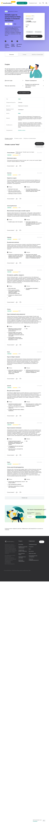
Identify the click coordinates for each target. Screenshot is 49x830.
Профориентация (33, 544)
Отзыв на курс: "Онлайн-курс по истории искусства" (25, 152)
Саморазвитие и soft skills (22, 557)
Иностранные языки (22, 553)
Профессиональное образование (23, 547)
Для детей (21, 544)
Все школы (31, 550)
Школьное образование (21, 560)
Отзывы (24, 54)
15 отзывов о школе (34, 14)
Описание (11, 54)
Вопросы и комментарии (37, 54)
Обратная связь (32, 553)
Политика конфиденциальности (34, 559)
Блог (41, 3)
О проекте (31, 546)
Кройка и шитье (21, 130)
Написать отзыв (39, 143)
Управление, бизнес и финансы (23, 550)
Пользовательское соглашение (33, 556)
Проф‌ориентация (34, 3)
